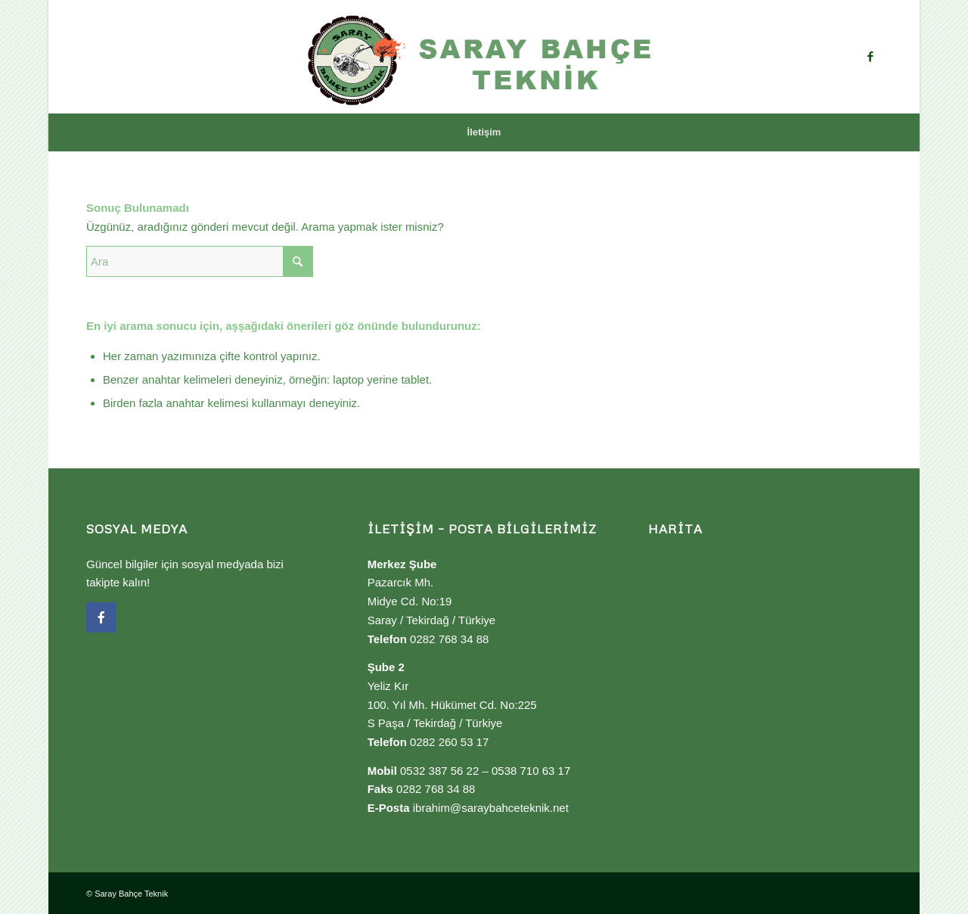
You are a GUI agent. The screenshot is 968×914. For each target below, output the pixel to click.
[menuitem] (484, 132)
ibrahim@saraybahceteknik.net (491, 807)
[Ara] (199, 261)
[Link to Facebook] (870, 56)
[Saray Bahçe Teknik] (484, 56)
